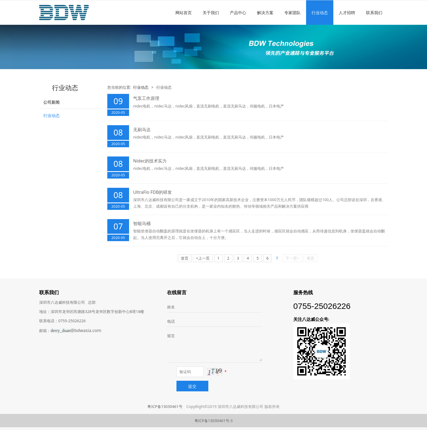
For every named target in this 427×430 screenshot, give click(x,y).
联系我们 (374, 12)
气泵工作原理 (146, 98)
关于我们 (211, 12)
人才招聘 (347, 12)
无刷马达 (142, 130)
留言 (171, 335)
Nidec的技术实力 (150, 161)
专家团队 (292, 12)
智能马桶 (142, 223)
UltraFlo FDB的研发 (152, 192)
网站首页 (183, 12)
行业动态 (320, 12)
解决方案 (265, 12)
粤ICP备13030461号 (164, 406)
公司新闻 (51, 102)
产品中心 (238, 12)
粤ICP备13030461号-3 (213, 420)
